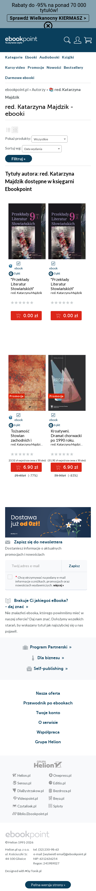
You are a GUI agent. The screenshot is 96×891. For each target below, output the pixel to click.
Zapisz (74, 566)
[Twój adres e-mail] (32, 566)
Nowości (54, 67)
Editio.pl (59, 783)
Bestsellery (73, 67)
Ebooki (31, 57)
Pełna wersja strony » (48, 885)
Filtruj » (19, 158)
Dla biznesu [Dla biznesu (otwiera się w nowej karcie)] (48, 658)
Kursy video (15, 67)
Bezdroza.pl (62, 791)
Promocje (36, 67)
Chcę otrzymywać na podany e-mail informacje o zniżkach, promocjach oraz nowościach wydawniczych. (39, 581)
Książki (68, 57)
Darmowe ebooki (19, 77)
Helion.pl (23, 775)
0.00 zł (30, 315)
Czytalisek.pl (26, 806)
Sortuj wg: (13, 148)
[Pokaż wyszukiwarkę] (67, 40)
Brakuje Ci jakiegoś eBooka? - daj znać (36, 603)
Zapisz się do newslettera (38, 542)
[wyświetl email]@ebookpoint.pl (64, 854)
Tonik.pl (36, 871)
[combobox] (49, 139)
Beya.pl (58, 798)
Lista (8, 130)
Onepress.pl (62, 775)
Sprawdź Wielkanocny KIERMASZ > (48, 18)
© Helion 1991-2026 (19, 842)
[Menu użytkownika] (77, 40)
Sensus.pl (24, 783)
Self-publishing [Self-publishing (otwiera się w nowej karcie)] (48, 668)
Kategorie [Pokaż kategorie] (14, 57)
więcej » (58, 585)
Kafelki (15, 130)
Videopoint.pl (27, 798)
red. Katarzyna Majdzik (26, 293)
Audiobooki (49, 57)
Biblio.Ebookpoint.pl (32, 814)
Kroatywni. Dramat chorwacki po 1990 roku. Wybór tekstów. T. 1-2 (66, 440)
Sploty (58, 806)
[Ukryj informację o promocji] (48, 26)
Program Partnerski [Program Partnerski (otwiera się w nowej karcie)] (48, 647)
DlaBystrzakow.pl (30, 791)
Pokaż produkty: (18, 138)
